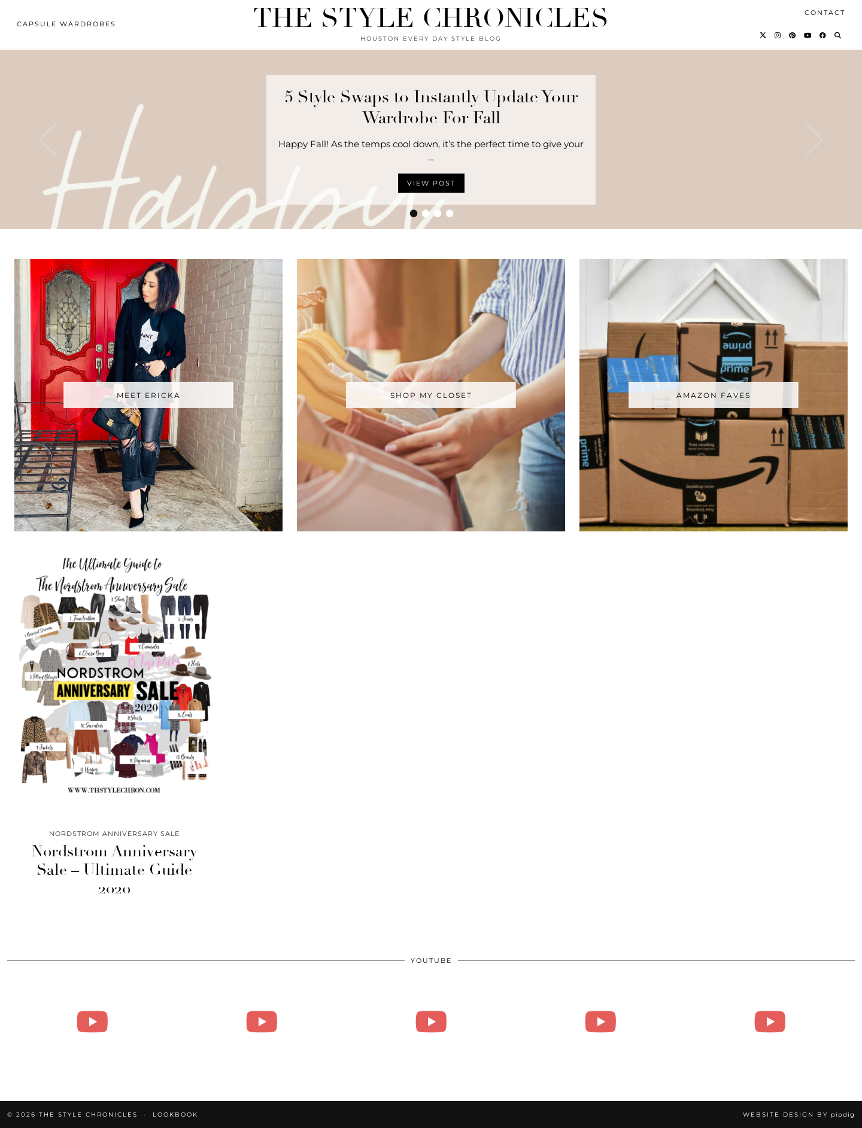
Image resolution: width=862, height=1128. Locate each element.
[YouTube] (808, 35)
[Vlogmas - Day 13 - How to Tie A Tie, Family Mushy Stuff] (770, 1021)
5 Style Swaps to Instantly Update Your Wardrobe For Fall (431, 107)
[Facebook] (823, 35)
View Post (431, 183)
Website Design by (799, 1114)
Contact (825, 12)
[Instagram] (778, 35)
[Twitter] (763, 35)
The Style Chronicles (431, 18)
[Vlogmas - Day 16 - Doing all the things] (430, 1021)
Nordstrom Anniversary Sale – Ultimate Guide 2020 (115, 870)
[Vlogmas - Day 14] (600, 1021)
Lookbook (175, 1114)
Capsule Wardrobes (66, 24)
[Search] (838, 35)
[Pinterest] (793, 35)
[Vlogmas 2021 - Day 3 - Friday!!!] (261, 1021)
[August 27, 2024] (91, 1021)
